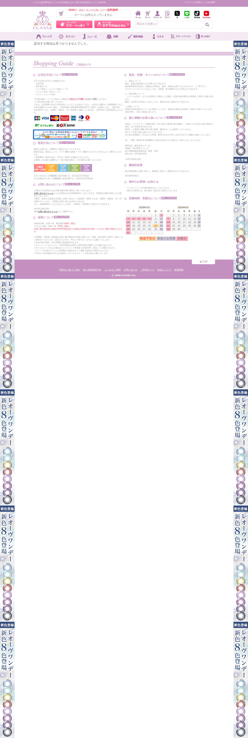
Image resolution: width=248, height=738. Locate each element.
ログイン (189, 2)
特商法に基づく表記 (69, 269)
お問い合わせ (131, 269)
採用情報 (178, 269)
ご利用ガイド (147, 269)
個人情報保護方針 (92, 269)
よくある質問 (209, 2)
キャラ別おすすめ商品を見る (112, 24)
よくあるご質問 (112, 269)
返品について (164, 269)
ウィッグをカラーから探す (74, 24)
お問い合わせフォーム (43, 193)
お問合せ (198, 2)
